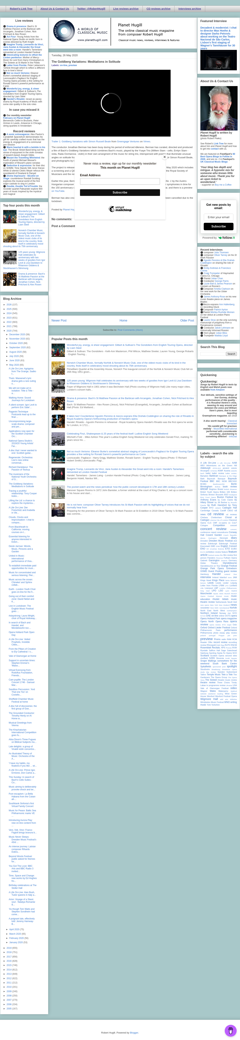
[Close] (164, 157)
